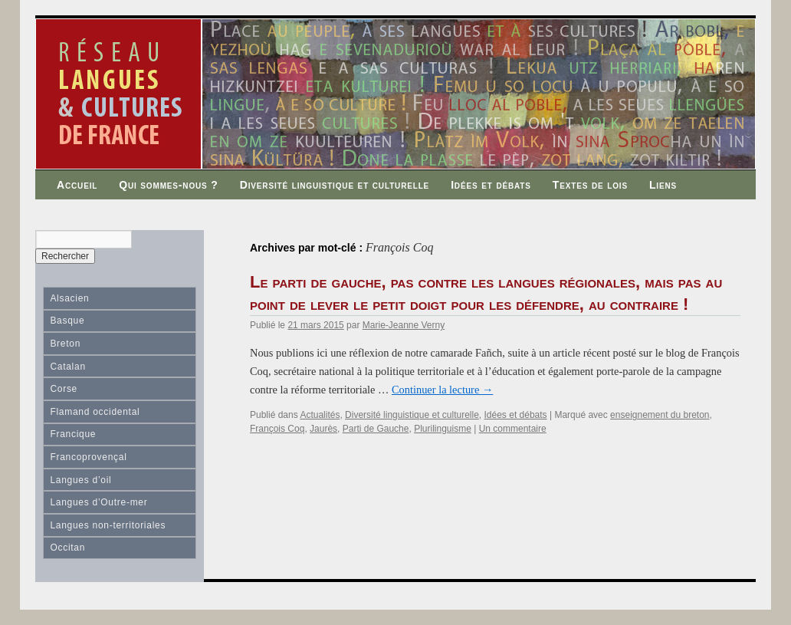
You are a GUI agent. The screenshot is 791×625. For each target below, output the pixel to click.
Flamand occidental (94, 411)
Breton (65, 343)
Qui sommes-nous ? (168, 185)
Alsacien (69, 298)
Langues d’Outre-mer (98, 502)
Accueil (77, 185)
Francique (73, 434)
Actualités (320, 415)
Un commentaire (512, 428)
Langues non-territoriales (108, 525)
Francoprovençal (88, 457)
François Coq (277, 428)
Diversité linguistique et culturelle (334, 185)
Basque (67, 320)
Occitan (67, 547)
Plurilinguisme (442, 428)
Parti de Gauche (376, 428)
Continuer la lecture (442, 389)
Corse (63, 388)
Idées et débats (491, 185)
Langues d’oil (80, 480)
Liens (663, 185)
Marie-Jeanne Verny (404, 325)
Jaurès (323, 428)
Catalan (67, 366)
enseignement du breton (659, 415)
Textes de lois (590, 185)
